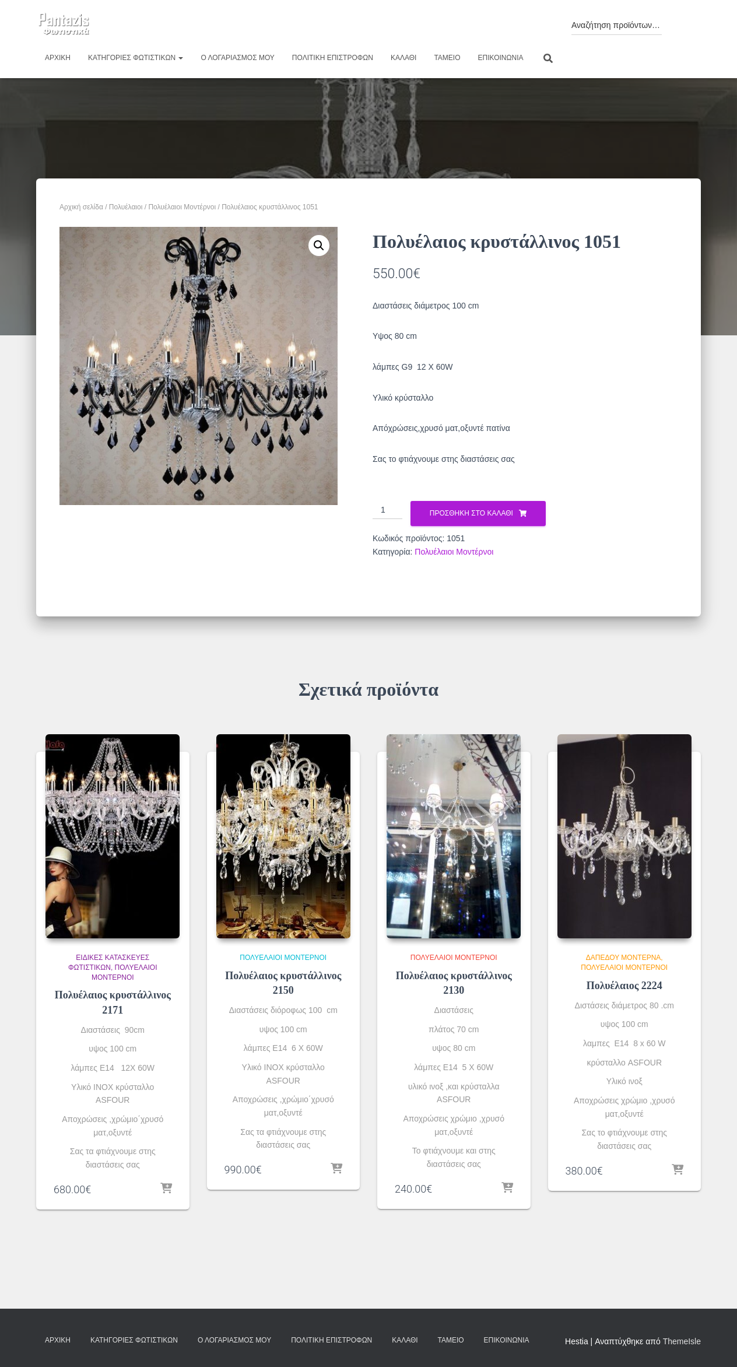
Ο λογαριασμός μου (237, 58)
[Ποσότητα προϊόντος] (387, 510)
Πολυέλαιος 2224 (624, 985)
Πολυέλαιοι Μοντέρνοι (182, 207)
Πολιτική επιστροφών (332, 58)
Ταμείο (447, 58)
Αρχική (58, 58)
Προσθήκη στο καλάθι (471, 513)
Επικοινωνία (501, 58)
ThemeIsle (682, 1341)
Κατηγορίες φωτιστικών (135, 58)
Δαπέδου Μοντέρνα (623, 958)
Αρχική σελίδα (81, 207)
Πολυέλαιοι (126, 207)
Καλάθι (403, 58)
